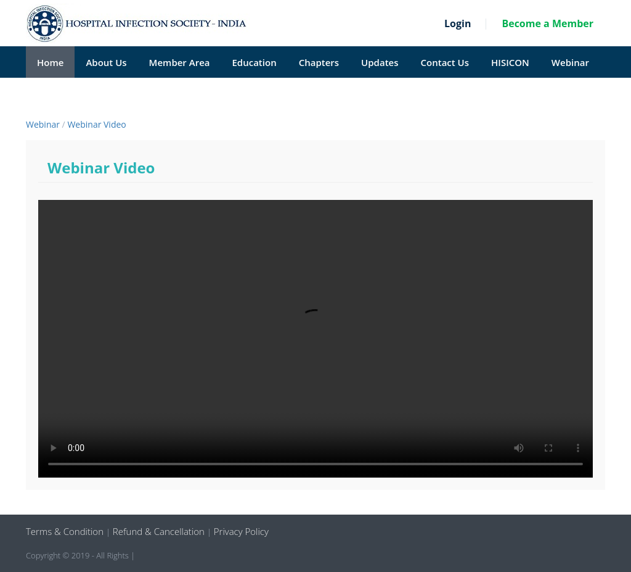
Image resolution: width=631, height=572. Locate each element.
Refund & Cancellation (158, 531)
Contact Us (445, 62)
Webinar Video (96, 124)
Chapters (319, 62)
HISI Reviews (65, 94)
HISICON (510, 62)
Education (254, 62)
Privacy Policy (240, 531)
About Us (106, 62)
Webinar (570, 62)
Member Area (179, 62)
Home (50, 62)
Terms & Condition (66, 531)
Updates (379, 62)
